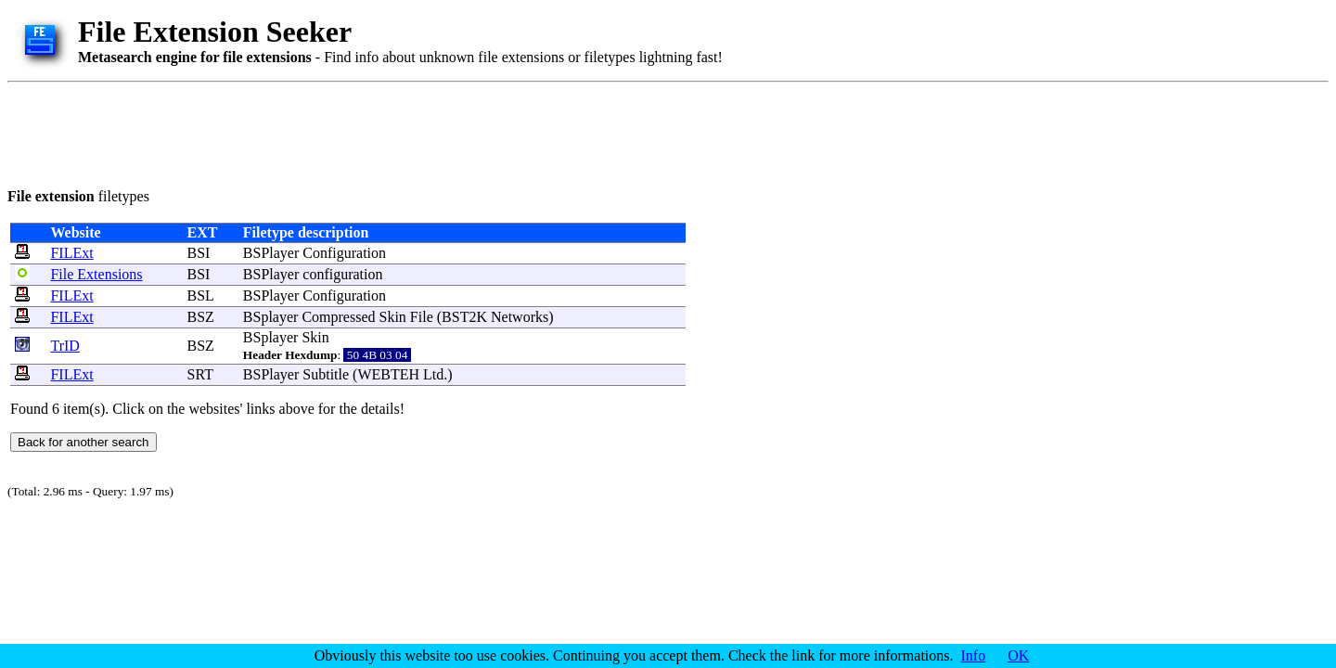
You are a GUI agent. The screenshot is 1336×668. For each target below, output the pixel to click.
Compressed (338, 317)
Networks (519, 317)
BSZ (200, 317)
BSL (200, 295)
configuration (342, 274)
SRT (200, 374)
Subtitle (325, 374)
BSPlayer (271, 253)
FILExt (71, 253)
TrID (64, 345)
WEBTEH (388, 374)
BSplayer (271, 317)
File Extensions (96, 274)
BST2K (464, 317)
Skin (392, 317)
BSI (199, 253)
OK (1018, 655)
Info (973, 655)
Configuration (344, 253)
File (421, 317)
